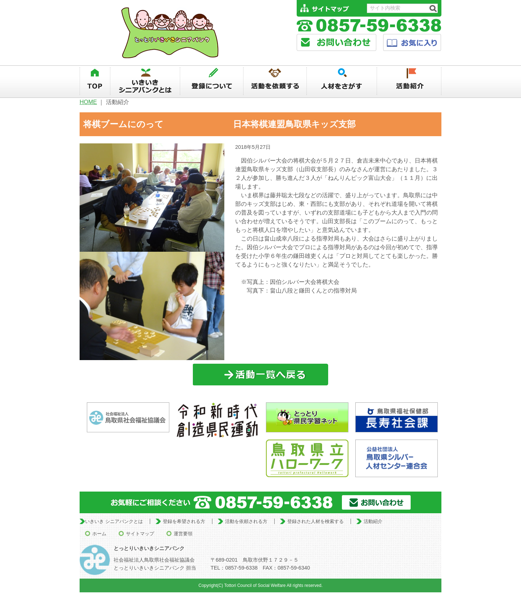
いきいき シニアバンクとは (114, 521)
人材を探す (342, 81)
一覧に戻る (261, 375)
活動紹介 (409, 81)
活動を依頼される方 (246, 521)
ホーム (99, 533)
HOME (88, 102)
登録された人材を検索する (315, 521)
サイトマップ (140, 533)
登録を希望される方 (184, 521)
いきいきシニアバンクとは (145, 81)
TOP (95, 81)
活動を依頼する (275, 81)
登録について (211, 81)
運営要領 (183, 533)
